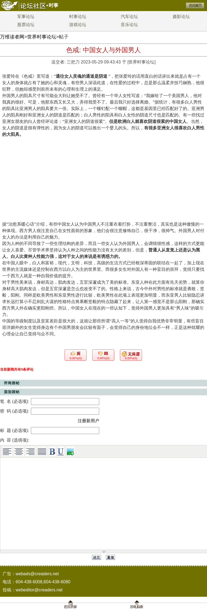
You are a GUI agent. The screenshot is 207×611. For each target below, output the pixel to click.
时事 (53, 5)
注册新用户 (88, 420)
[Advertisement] (103, 178)
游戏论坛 (77, 24)
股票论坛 (25, 24)
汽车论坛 (129, 16)
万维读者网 (12, 37)
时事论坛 (77, 16)
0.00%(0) (76, 358)
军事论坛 (25, 16)
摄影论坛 (181, 16)
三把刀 (73, 62)
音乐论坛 (129, 24)
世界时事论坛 (41, 37)
